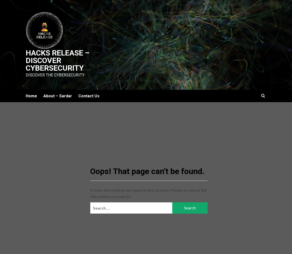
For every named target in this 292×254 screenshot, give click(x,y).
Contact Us (89, 96)
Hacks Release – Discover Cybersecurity (57, 60)
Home (31, 96)
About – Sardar (57, 96)
